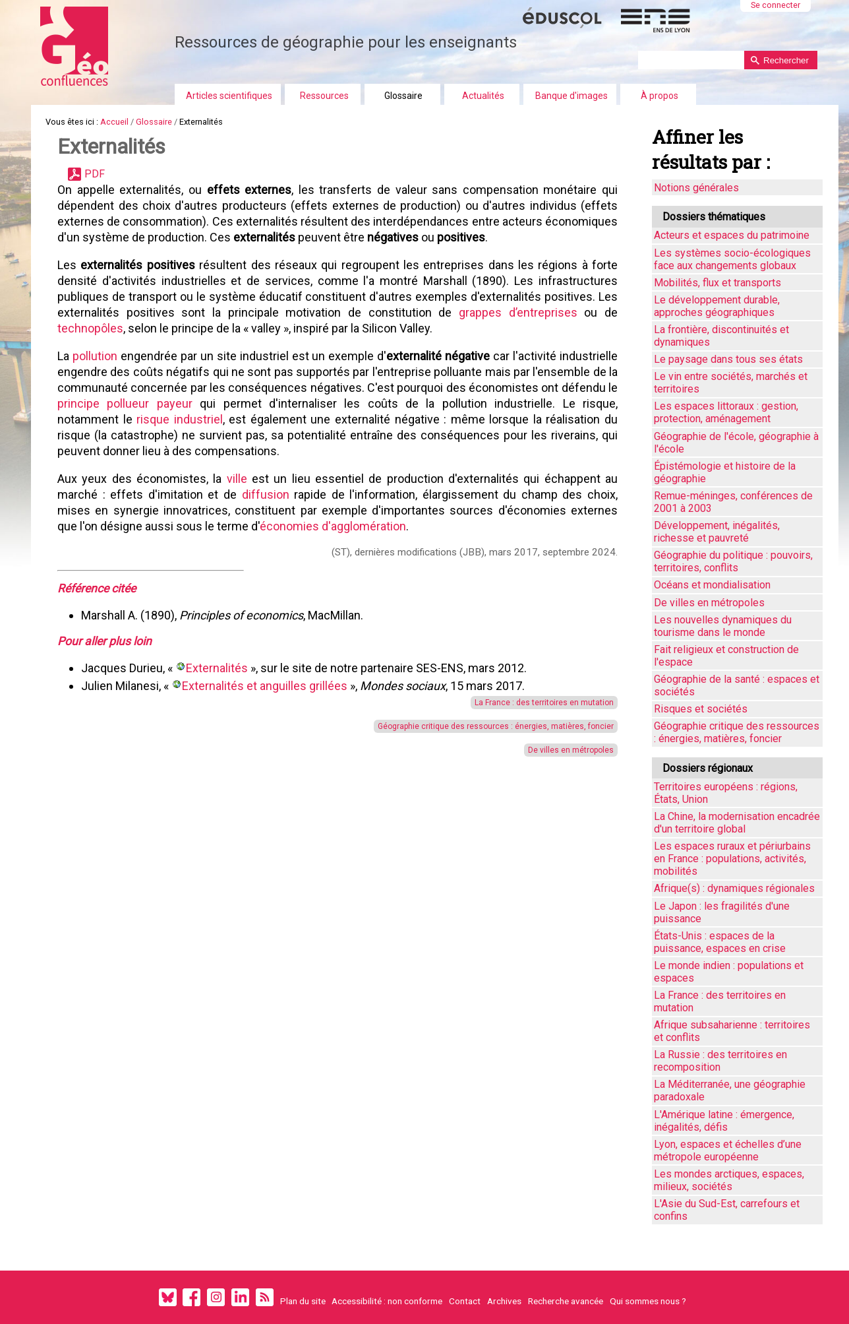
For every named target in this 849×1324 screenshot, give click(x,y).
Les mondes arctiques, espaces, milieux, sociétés (729, 1180)
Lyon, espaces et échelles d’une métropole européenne (728, 1150)
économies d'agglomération (333, 526)
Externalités (217, 668)
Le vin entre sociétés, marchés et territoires (730, 382)
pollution (98, 356)
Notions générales (696, 187)
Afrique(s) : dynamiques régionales (734, 888)
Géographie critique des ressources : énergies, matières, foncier (480, 726)
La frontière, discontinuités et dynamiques (721, 335)
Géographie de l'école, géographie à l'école (736, 442)
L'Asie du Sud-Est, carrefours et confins (727, 1209)
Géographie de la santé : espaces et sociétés (736, 685)
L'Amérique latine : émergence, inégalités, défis (724, 1120)
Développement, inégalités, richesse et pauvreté (717, 531)
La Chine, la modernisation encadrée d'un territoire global (737, 822)
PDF (94, 174)
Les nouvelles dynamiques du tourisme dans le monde (723, 626)
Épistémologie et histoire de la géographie (725, 472)
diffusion (258, 494)
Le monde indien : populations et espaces (729, 971)
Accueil (114, 122)
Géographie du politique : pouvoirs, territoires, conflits (733, 561)
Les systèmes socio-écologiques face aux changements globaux (732, 259)
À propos (659, 95)
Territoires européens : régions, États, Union (726, 792)
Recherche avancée (565, 1301)
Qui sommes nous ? (648, 1301)
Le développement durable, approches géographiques (717, 306)
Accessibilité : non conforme (387, 1301)
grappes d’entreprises (510, 312)
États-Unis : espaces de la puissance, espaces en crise (720, 942)
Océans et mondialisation (712, 585)
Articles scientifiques (229, 95)
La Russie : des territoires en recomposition (720, 1060)
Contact (465, 1301)
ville (231, 479)
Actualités (483, 95)
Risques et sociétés (700, 709)
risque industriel (299, 419)
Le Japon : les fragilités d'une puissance (722, 912)
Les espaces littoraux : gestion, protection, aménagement (726, 412)
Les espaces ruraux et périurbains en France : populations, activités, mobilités (732, 858)
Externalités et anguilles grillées (264, 686)
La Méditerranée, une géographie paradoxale (729, 1090)
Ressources (324, 95)
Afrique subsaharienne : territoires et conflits (732, 1031)
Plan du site (303, 1301)
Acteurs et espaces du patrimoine (731, 235)
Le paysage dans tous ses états (728, 359)
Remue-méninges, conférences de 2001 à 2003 (733, 502)
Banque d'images (571, 95)
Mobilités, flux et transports (717, 282)
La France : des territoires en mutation (528, 702)
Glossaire (403, 95)
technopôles (90, 328)
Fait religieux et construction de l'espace (726, 655)
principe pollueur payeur (275, 403)
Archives (504, 1301)
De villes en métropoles (555, 750)
